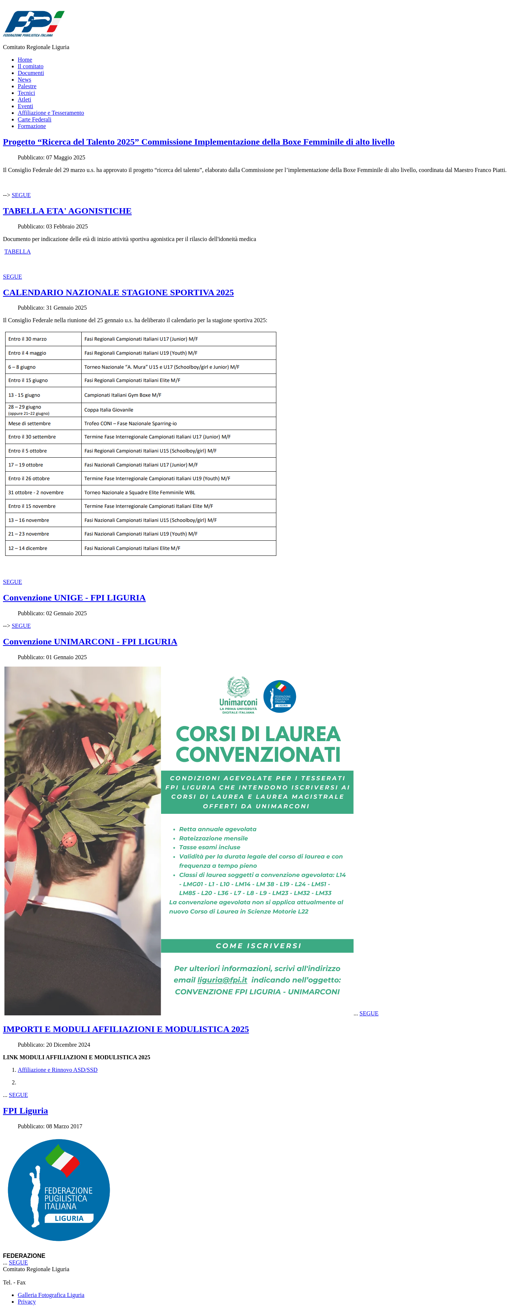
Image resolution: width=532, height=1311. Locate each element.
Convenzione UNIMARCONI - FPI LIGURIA (90, 641)
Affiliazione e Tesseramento (51, 113)
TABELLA (17, 251)
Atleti (24, 99)
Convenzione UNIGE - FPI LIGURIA (74, 597)
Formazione (32, 126)
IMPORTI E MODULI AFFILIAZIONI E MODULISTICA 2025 (126, 1029)
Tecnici (26, 93)
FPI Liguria (25, 1110)
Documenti (31, 73)
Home (25, 59)
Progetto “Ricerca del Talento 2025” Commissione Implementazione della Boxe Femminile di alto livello (199, 142)
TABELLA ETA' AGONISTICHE (67, 211)
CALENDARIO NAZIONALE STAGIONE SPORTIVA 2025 (118, 292)
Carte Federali (34, 119)
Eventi (25, 106)
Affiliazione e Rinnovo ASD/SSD (58, 1070)
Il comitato (31, 66)
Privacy (27, 1301)
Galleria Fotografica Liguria (51, 1295)
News (24, 79)
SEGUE (21, 195)
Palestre (27, 86)
